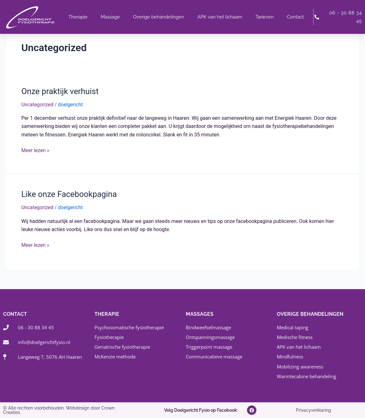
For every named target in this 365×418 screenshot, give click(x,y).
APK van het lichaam (219, 17)
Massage (110, 17)
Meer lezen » (35, 149)
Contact (295, 17)
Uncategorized (37, 105)
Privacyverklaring (313, 410)
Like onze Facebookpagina (69, 194)
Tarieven (264, 17)
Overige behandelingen (158, 17)
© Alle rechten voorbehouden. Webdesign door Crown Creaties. (59, 410)
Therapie (78, 17)
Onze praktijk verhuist (60, 91)
